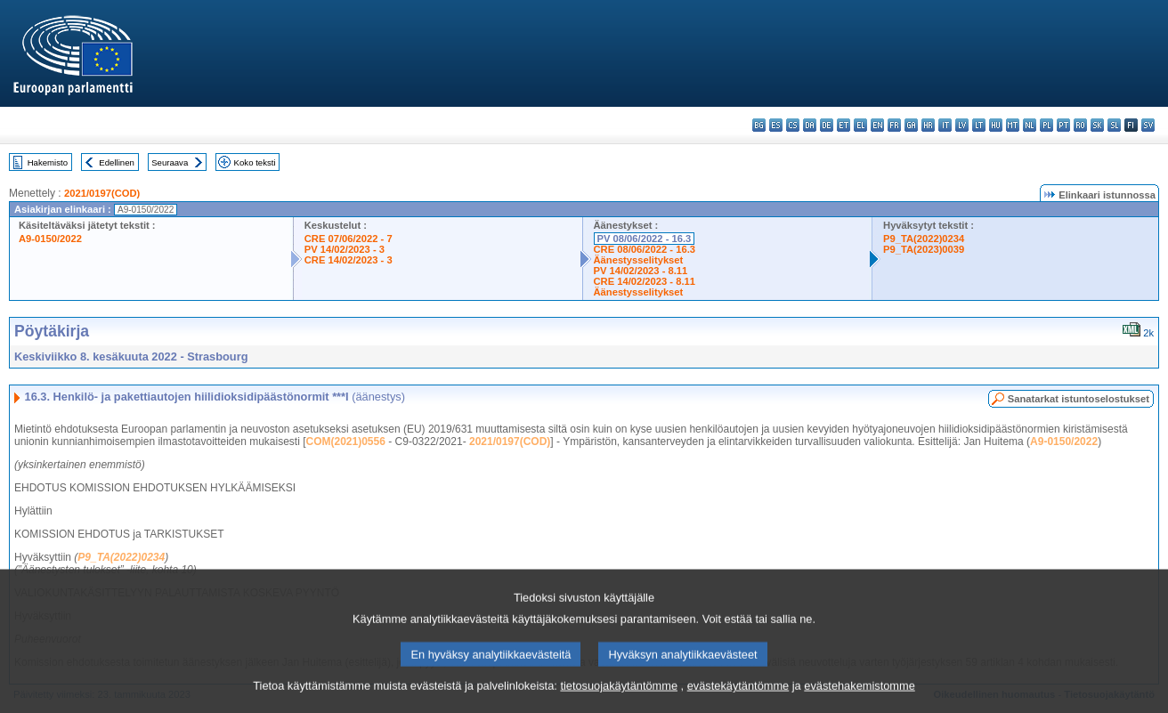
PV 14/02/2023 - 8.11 (641, 270)
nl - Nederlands (1029, 125)
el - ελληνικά (860, 125)
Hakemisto (48, 162)
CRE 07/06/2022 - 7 (348, 238)
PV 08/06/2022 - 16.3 (644, 238)
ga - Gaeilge (911, 125)
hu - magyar (995, 125)
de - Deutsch (826, 125)
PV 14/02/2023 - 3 (344, 249)
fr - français (894, 125)
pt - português (1063, 125)
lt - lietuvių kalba (979, 125)
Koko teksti (255, 162)
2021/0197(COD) (102, 193)
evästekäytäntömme (738, 697)
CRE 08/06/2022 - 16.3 (644, 249)
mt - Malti (1012, 125)
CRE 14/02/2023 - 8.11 (644, 281)
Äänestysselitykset (639, 260)
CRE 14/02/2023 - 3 (348, 260)
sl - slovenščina (1114, 125)
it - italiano (945, 125)
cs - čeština (792, 125)
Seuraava (169, 162)
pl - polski (1046, 125)
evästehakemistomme (859, 697)
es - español (776, 125)
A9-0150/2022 (50, 238)
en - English (877, 125)
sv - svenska (1148, 125)
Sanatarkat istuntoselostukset (1078, 398)
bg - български (759, 125)
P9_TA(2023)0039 (923, 249)
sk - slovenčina (1097, 125)
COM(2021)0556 (345, 441)
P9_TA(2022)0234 (923, 238)
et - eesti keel (843, 125)
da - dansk (809, 125)
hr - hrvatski (928, 125)
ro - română (1080, 125)
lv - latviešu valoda (962, 125)
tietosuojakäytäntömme (618, 697)
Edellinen (116, 162)
